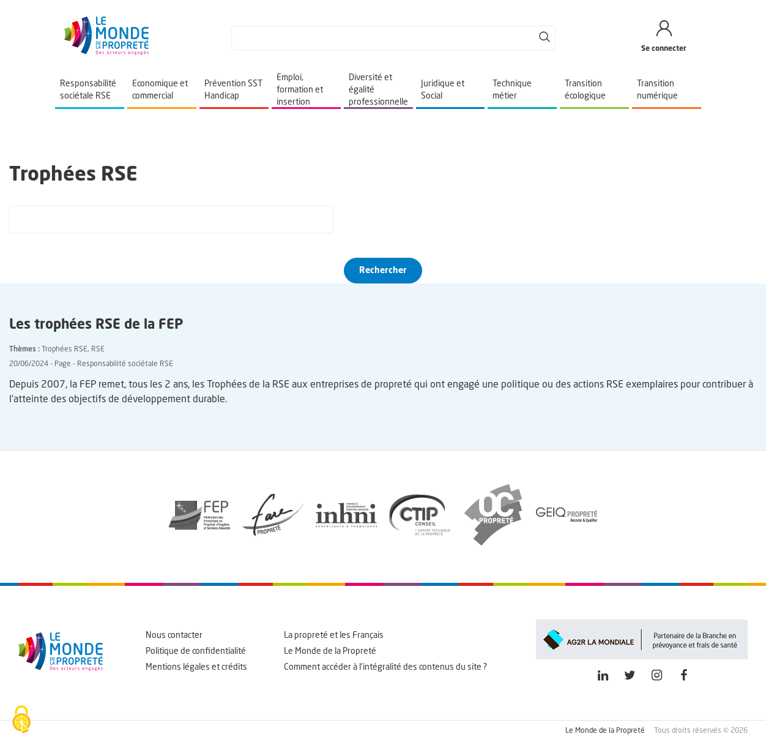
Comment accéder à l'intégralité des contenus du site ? (385, 667)
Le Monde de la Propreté (330, 651)
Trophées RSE (64, 349)
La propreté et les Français (334, 635)
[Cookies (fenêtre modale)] (21, 720)
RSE (98, 349)
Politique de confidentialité (196, 651)
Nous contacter (174, 635)
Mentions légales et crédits (196, 667)
